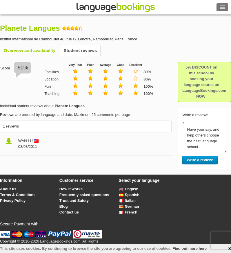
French (128, 212)
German (129, 206)
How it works (71, 189)
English (129, 189)
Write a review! (200, 160)
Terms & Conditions (18, 195)
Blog (63, 206)
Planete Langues (30, 28)
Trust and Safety (74, 200)
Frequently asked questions (84, 195)
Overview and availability (29, 50)
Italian (127, 200)
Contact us (69, 212)
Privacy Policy (13, 200)
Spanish (129, 195)
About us (8, 189)
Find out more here (189, 248)
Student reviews (80, 50)
